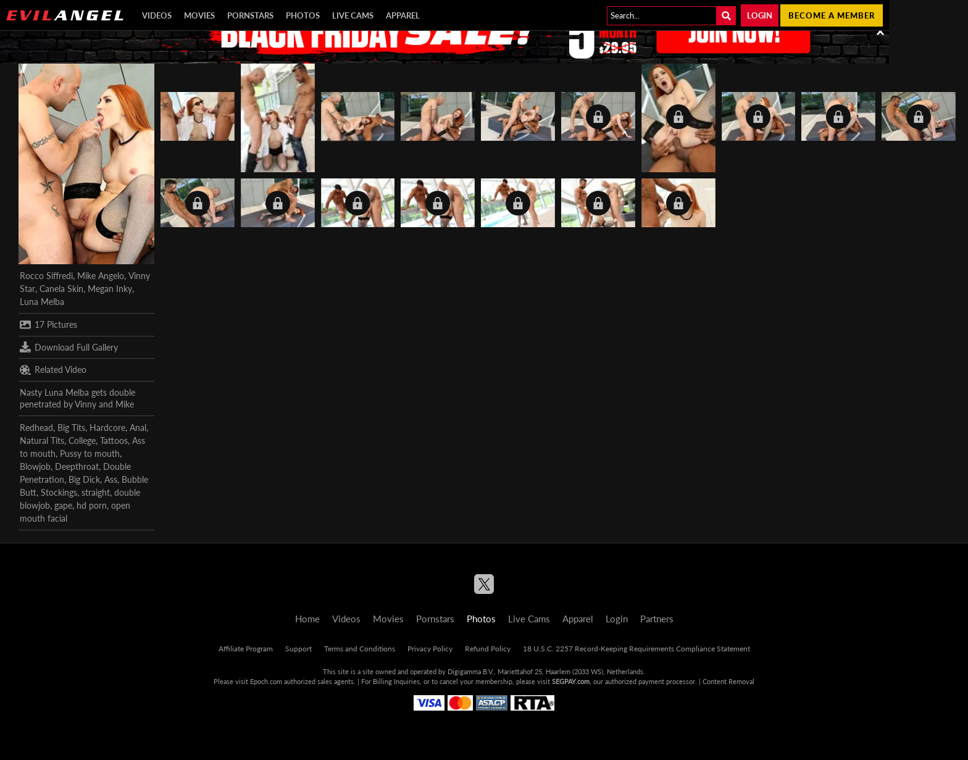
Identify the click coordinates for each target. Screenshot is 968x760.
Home (307, 618)
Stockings (59, 492)
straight (95, 492)
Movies (199, 15)
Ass (110, 479)
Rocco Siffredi (46, 275)
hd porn (92, 505)
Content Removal (728, 681)
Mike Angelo (100, 275)
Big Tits (71, 427)
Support (298, 648)
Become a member (831, 15)
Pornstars (250, 15)
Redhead (36, 427)
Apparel (403, 15)
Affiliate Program (246, 648)
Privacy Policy (430, 648)
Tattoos (114, 440)
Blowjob (35, 466)
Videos (157, 15)
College (82, 440)
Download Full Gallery (69, 347)
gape (63, 505)
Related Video (53, 369)
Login (759, 15)
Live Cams (352, 15)
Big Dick (84, 479)
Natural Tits (42, 440)
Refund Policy (488, 648)
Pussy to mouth (90, 453)
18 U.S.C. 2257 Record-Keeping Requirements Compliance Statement (636, 648)
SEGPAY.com (571, 681)
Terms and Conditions (359, 648)
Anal (138, 427)
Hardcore (107, 427)
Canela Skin (61, 288)
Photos (303, 15)
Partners (657, 618)
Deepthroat (77, 466)
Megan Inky (110, 288)
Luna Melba (42, 301)
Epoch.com (266, 681)
